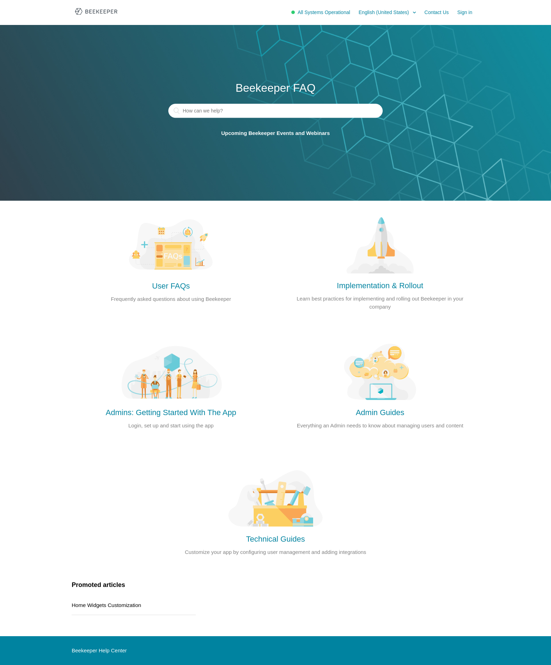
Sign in (464, 12)
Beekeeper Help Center (99, 650)
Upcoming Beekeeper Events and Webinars (275, 133)
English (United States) (384, 12)
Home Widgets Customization (106, 605)
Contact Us (436, 12)
